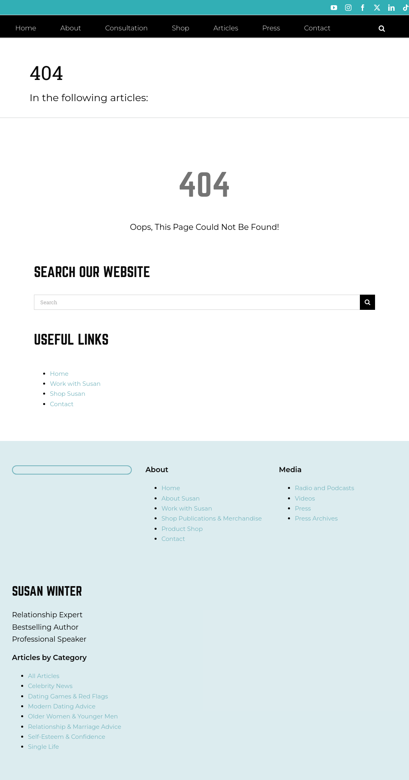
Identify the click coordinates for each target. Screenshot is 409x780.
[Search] (197, 302)
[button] (382, 27)
